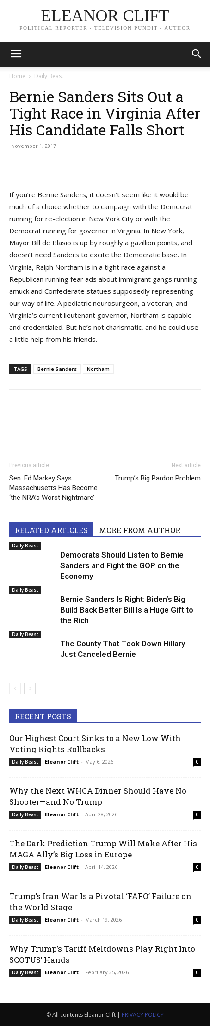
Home (17, 76)
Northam (98, 368)
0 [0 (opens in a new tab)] (197, 762)
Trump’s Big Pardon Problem (158, 478)
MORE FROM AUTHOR (139, 530)
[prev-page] (15, 688)
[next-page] (30, 688)
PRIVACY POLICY (143, 1015)
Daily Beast (48, 76)
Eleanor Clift (62, 761)
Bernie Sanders (57, 368)
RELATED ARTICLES (51, 530)
